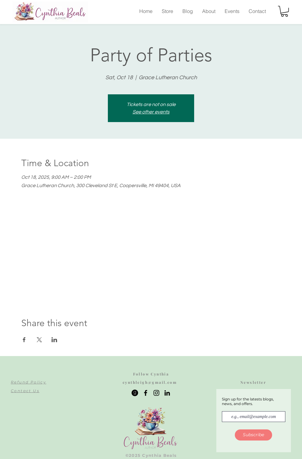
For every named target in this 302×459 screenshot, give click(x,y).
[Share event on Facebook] (24, 339)
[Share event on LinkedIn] (54, 339)
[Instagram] (156, 393)
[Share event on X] (39, 339)
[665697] (135, 393)
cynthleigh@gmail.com (150, 382)
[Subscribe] (253, 435)
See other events (151, 111)
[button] (284, 11)
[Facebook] (145, 393)
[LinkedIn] (167, 393)
